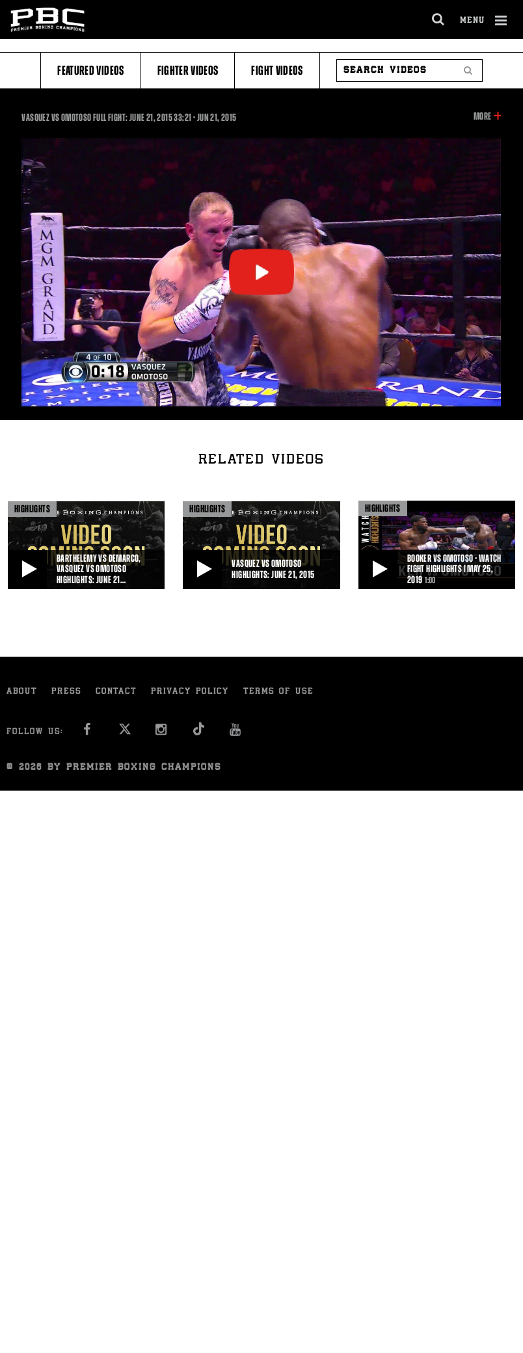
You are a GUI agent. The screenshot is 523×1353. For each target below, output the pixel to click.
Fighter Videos (188, 70)
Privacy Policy (190, 692)
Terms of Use (278, 692)
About (22, 692)
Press (66, 692)
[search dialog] (439, 19)
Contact (116, 692)
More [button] (482, 116)
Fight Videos (276, 70)
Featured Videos (90, 70)
